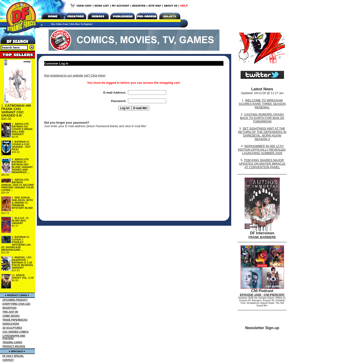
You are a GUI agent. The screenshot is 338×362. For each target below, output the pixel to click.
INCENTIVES (10, 308)
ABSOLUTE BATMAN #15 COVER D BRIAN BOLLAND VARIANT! (22, 129)
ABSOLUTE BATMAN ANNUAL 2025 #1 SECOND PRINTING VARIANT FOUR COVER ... (17, 184)
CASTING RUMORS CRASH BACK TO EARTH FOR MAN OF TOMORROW (262, 118)
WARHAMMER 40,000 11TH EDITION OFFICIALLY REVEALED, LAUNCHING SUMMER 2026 (262, 149)
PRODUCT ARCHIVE (14, 346)
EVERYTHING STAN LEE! (17, 304)
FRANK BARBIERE (262, 237)
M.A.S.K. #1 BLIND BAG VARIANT (20, 221)
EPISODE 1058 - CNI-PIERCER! (262, 295)
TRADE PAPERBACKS (15, 320)
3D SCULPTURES (12, 328)
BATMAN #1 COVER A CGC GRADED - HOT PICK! (21, 145)
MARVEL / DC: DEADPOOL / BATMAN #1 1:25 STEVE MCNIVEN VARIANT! (22, 262)
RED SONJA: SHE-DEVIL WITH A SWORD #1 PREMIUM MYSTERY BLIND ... (22, 204)
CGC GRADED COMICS (16, 332)
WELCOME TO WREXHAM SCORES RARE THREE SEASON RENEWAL (262, 104)
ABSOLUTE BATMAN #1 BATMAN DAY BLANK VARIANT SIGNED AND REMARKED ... (22, 166)
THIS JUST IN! (10, 312)
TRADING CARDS (12, 342)
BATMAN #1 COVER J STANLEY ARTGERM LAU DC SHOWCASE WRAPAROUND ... (16, 243)
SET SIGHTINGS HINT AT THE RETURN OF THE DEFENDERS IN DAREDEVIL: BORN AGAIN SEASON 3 (262, 134)
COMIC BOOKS (11, 316)
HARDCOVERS (11, 324)
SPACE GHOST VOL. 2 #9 (22, 276)
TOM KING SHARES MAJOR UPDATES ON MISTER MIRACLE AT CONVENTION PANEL (262, 163)
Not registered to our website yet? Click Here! (75, 75)
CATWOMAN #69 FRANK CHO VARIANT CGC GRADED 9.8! (16, 110)
